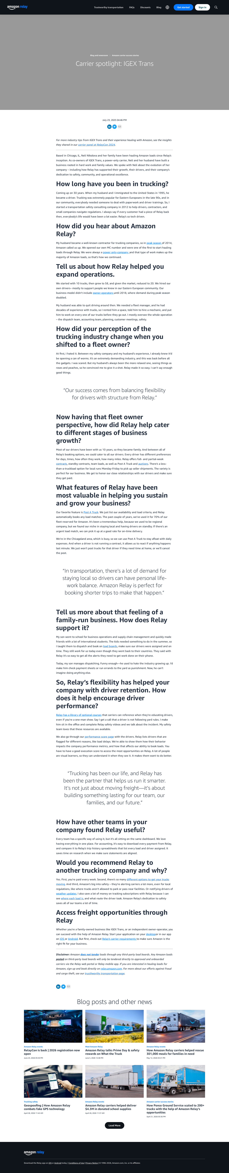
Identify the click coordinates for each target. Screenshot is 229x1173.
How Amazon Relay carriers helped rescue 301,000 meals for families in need (175, 1052)
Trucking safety (31, 1101)
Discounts (145, 7)
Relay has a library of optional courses (79, 714)
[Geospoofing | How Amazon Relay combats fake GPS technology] (53, 1081)
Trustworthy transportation (108, 7)
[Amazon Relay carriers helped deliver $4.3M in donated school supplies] (114, 1081)
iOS (50, 1163)
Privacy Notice (92, 1163)
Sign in (202, 7)
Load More (114, 1125)
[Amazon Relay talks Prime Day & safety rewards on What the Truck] (114, 1026)
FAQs (132, 7)
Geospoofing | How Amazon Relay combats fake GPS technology (47, 1107)
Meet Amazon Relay (94, 1046)
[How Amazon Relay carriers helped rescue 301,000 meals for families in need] (176, 1026)
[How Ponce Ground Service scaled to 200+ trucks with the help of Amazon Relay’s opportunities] (176, 1081)
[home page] (17, 7)
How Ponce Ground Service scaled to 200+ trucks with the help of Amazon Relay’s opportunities (175, 1109)
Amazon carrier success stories (125, 55)
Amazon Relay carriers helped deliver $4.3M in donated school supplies (110, 1107)
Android (57, 1163)
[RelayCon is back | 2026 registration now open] (53, 1026)
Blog (158, 7)
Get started (183, 7)
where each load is (72, 898)
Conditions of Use (76, 1163)
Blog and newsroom (99, 55)
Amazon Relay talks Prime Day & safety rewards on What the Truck (112, 1052)
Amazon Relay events (33, 1046)
